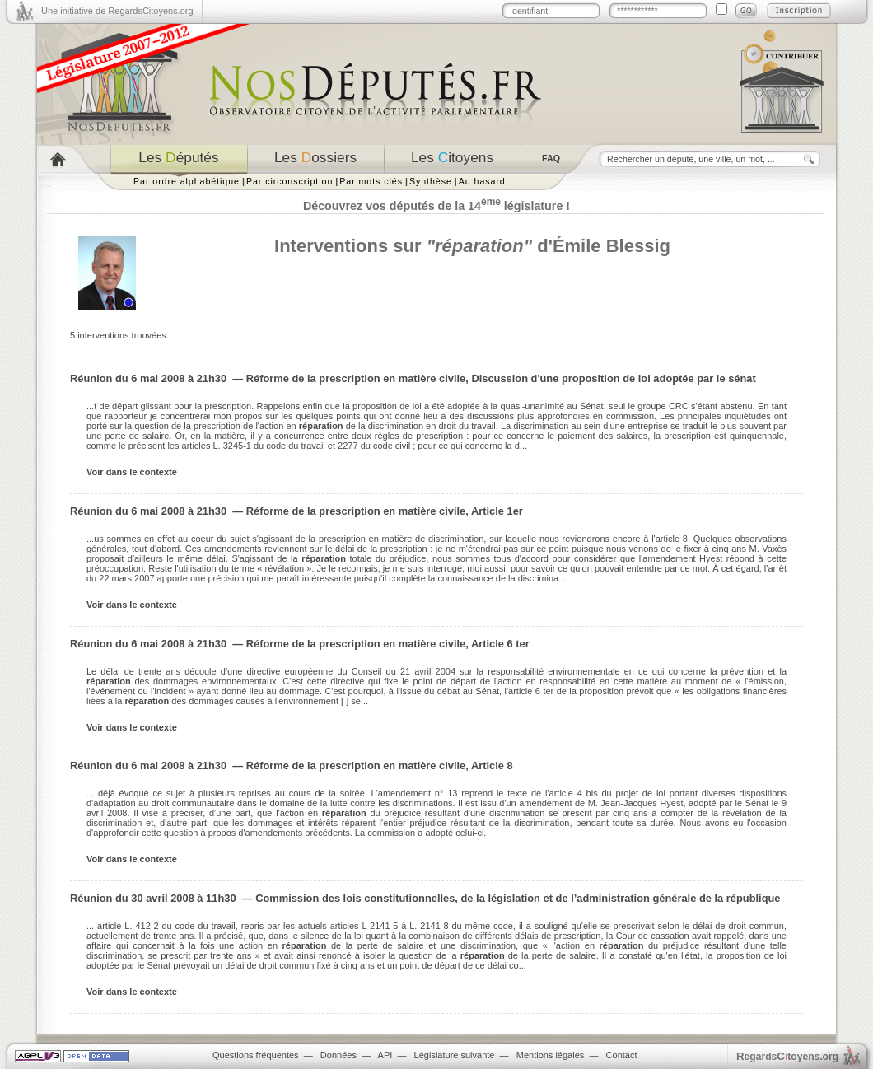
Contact (621, 1055)
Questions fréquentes (255, 1055)
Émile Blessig (611, 246)
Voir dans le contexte (131, 472)
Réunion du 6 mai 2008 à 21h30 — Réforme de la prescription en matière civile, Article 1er (296, 511)
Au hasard (482, 181)
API (385, 1055)
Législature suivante (454, 1055)
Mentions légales (550, 1055)
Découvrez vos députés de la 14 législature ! (436, 205)
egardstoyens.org (787, 1056)
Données (338, 1055)
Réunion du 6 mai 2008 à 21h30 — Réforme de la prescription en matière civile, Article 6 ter (300, 643)
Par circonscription (289, 181)
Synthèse (430, 181)
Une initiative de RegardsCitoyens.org (117, 11)
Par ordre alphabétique (186, 181)
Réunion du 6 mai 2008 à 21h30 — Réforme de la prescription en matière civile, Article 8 (291, 765)
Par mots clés (371, 181)
